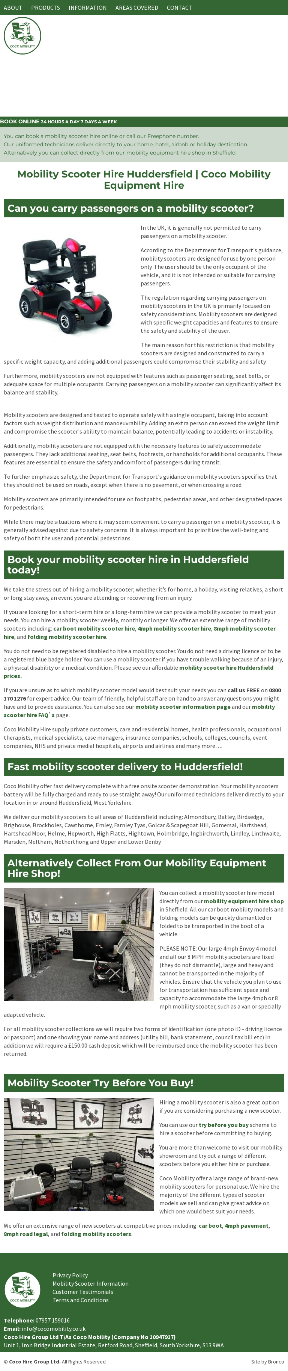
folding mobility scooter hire (66, 636)
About (13, 7)
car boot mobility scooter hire (94, 628)
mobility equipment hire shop (244, 901)
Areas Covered (137, 7)
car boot (210, 1225)
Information (88, 7)
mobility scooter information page (183, 706)
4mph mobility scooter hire (174, 628)
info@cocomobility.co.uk (54, 1328)
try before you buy (224, 1124)
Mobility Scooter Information (90, 1283)
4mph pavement (246, 1225)
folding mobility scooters (96, 1234)
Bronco (276, 1361)
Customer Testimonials (82, 1291)
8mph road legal (26, 1234)
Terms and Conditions (80, 1300)
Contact (179, 7)
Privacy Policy (70, 1275)
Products (45, 7)
